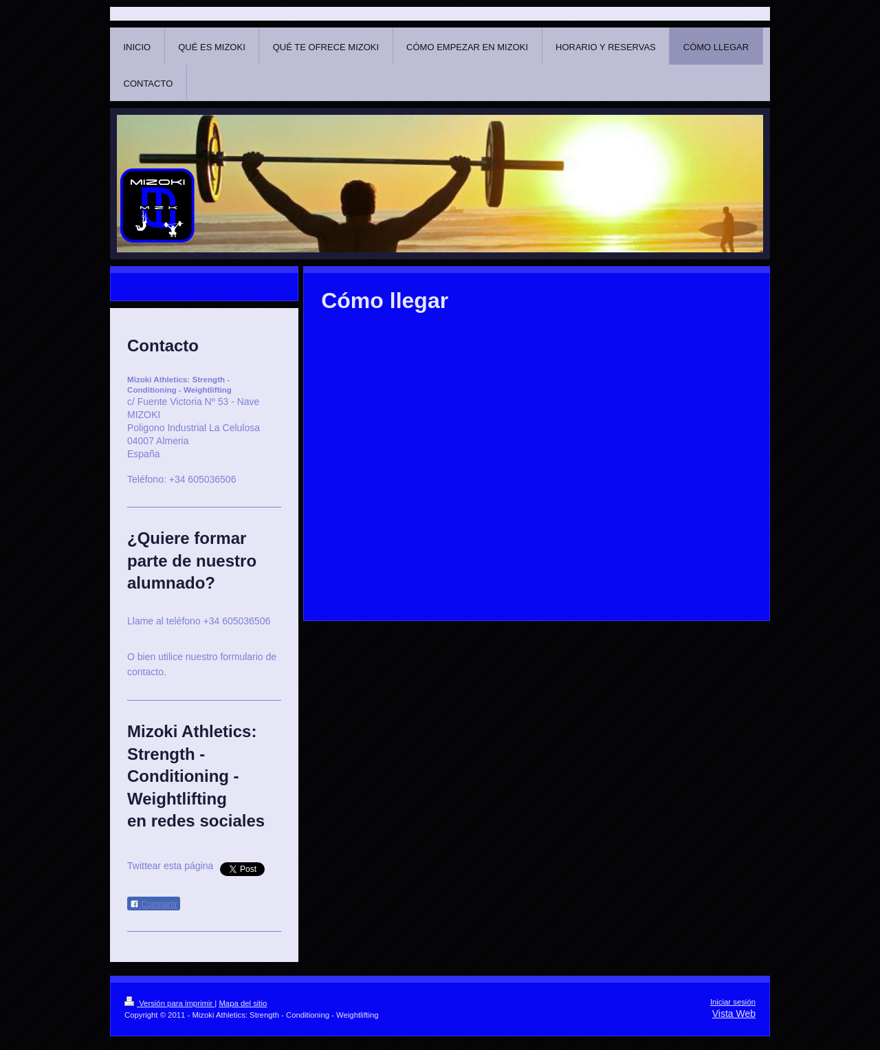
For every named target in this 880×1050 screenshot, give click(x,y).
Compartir (153, 904)
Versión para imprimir (169, 1003)
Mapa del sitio (243, 1003)
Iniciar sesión (733, 1002)
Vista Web (734, 1013)
